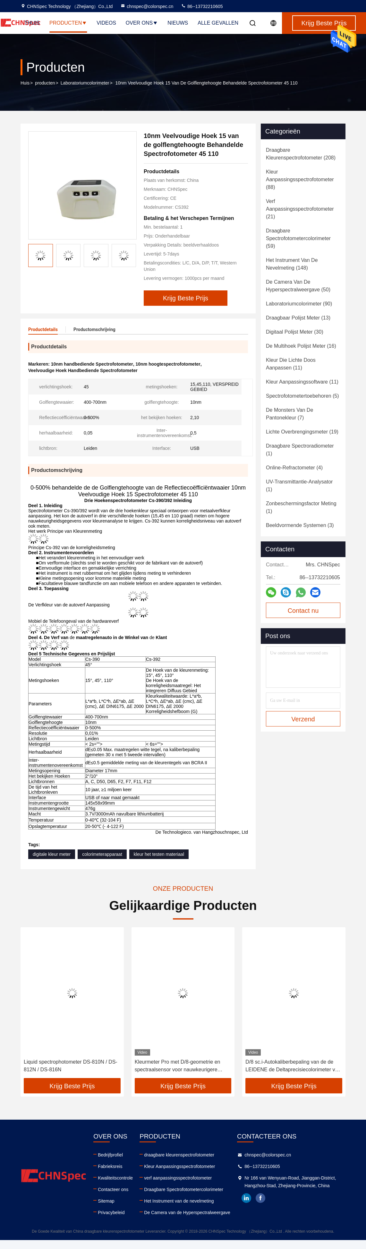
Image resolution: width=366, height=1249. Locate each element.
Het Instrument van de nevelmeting (179, 1201)
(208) (301, 153)
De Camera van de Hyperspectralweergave (187, 1212)
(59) (298, 238)
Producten (68, 23)
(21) (300, 209)
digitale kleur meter (52, 854)
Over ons (142, 23)
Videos (106, 23)
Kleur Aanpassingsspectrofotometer (179, 1166)
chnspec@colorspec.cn (146, 6)
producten (45, 82)
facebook (260, 1198)
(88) (300, 179)
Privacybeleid (111, 1212)
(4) (294, 467)
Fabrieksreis (110, 1166)
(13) (298, 317)
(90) (299, 303)
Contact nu (303, 610)
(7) (289, 413)
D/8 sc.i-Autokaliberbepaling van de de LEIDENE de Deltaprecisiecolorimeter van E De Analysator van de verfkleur (293, 1066)
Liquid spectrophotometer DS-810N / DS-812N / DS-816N (70, 1065)
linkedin (246, 1198)
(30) (294, 332)
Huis (25, 82)
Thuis (32, 23)
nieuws (177, 23)
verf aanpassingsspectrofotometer (178, 1177)
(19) (302, 431)
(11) (291, 363)
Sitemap (106, 1201)
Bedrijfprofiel (110, 1154)
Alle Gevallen (218, 23)
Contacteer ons (113, 1189)
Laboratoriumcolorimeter (85, 82)
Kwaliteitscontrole (115, 1177)
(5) (302, 396)
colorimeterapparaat (102, 854)
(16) (301, 346)
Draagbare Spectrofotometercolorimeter (183, 1189)
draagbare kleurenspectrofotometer (179, 1154)
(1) (300, 449)
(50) (298, 285)
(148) (292, 264)
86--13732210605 (202, 6)
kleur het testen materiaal (159, 854)
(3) (300, 525)
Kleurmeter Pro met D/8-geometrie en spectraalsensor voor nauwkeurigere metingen (177, 1066)
